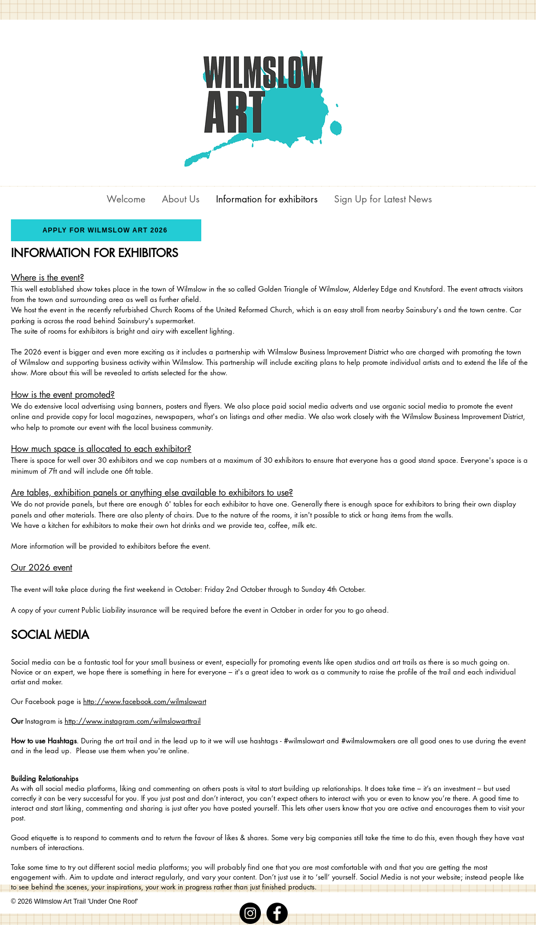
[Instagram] (250, 913)
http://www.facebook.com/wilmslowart (144, 701)
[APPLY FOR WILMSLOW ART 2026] (106, 230)
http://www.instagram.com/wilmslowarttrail (133, 721)
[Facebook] (277, 913)
